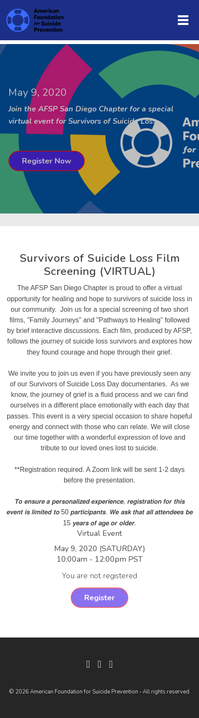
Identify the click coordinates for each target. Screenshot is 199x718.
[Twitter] (100, 664)
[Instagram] (111, 664)
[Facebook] (88, 664)
